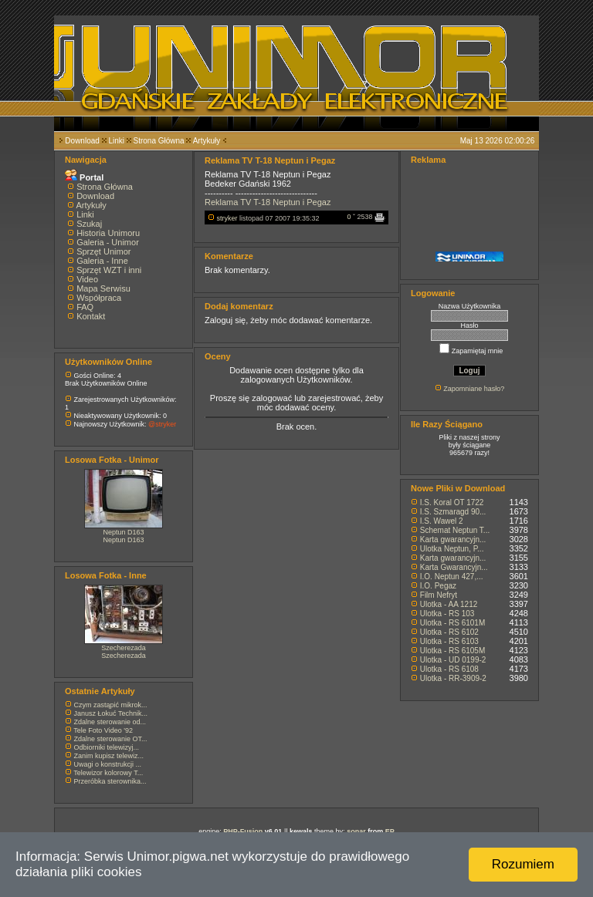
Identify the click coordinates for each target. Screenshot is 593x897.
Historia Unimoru (108, 233)
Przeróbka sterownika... (110, 781)
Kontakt (90, 316)
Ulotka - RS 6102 (449, 632)
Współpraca (98, 297)
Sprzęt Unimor (103, 251)
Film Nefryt (438, 595)
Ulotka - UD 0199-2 (453, 660)
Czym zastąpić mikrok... (110, 705)
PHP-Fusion (243, 831)
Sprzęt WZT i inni (108, 270)
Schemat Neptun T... (455, 530)
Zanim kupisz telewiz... (109, 756)
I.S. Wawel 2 (441, 521)
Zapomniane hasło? (473, 389)
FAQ (84, 307)
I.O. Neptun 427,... (451, 576)
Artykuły (207, 141)
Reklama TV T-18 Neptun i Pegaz (267, 202)
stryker (227, 218)
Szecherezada (123, 648)
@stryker (162, 424)
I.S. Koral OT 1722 (452, 502)
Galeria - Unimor (107, 242)
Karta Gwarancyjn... (454, 567)
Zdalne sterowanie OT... (110, 739)
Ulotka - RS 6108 (449, 669)
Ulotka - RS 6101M (452, 623)
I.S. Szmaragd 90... (453, 512)
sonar (356, 831)
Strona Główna (159, 141)
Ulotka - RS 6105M (452, 650)
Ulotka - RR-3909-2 (453, 678)
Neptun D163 (123, 532)
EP (390, 831)
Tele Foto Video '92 (103, 730)
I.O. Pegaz (438, 586)
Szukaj (89, 223)
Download (82, 141)
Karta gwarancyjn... (453, 539)
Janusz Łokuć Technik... (110, 713)
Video (87, 279)
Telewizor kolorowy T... (108, 773)
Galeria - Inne (102, 260)
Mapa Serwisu (103, 288)
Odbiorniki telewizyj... (107, 747)
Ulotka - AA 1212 (449, 604)
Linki (116, 141)
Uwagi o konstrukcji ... (108, 764)
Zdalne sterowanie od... (110, 722)
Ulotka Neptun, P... (452, 549)
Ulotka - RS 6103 (449, 641)
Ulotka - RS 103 (447, 613)
